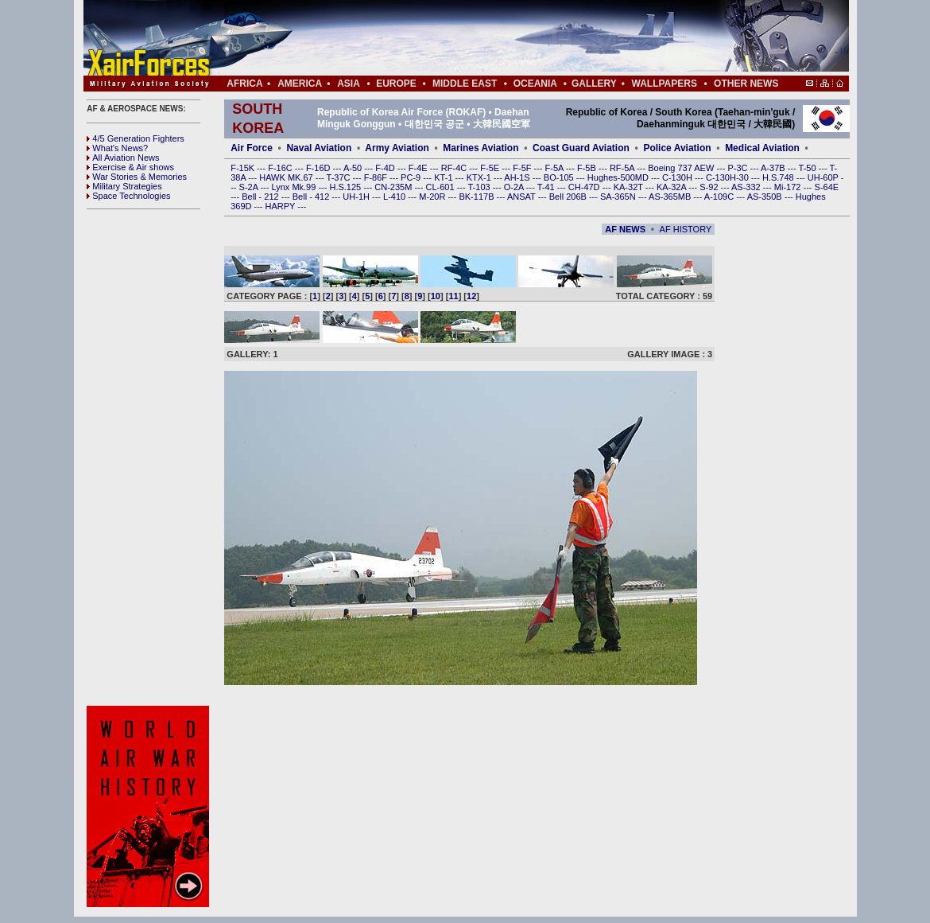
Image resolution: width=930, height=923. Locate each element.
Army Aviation (396, 148)
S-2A (250, 187)
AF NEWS (625, 229)
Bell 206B (569, 196)
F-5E (491, 168)
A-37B (774, 168)
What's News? (117, 148)
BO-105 (560, 177)
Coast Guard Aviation (581, 148)
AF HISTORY (686, 229)
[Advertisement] (513, 38)
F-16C (281, 168)
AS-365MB (671, 196)
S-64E (827, 187)
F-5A (555, 168)
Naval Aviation (318, 148)
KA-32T (629, 187)
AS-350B (766, 196)
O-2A (515, 187)
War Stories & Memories (137, 176)
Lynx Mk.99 (295, 187)
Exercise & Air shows (130, 167)
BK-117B (477, 196)
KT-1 (444, 177)
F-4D (386, 168)
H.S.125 (346, 187)
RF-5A (623, 168)
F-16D (319, 168)
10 (435, 296)
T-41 (547, 187)
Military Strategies (124, 186)
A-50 (353, 168)
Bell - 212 (261, 196)
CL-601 (440, 187)
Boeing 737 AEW (682, 168)
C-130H (678, 177)
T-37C (340, 177)
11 (453, 296)
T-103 (479, 187)
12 (471, 296)
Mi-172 (789, 187)
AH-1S (518, 177)
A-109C (720, 196)
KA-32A (672, 187)
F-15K (244, 168)
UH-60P (824, 177)
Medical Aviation (762, 148)
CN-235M (394, 187)
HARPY (281, 206)
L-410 (395, 196)
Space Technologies (128, 196)
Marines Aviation (480, 148)
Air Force (252, 148)
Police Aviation (677, 148)
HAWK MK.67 (287, 177)
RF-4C (455, 168)
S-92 (709, 187)
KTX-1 (480, 177)
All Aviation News (123, 157)
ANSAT (522, 196)
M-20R (433, 196)
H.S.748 (779, 177)
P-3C (738, 168)
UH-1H (357, 196)
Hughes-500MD (619, 177)
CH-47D (585, 187)
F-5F (523, 168)
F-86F (376, 177)
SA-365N (619, 196)
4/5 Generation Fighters (137, 138)
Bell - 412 (312, 196)
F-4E (419, 168)
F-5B (588, 168)
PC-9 (412, 177)
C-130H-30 (728, 177)
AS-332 (747, 187)
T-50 (809, 168)
